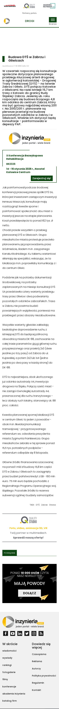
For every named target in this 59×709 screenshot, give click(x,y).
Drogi (29, 21)
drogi (35, 344)
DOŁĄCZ (29, 593)
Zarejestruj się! (41, 178)
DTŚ (38, 504)
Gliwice (52, 504)
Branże (53, 21)
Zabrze (44, 504)
